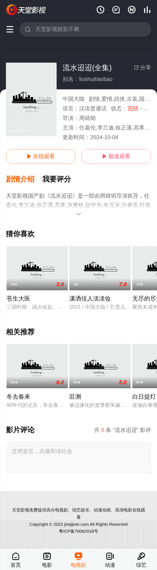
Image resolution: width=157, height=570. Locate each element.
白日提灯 (144, 396)
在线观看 (41, 156)
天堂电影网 (26, 10)
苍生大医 (18, 298)
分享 (142, 67)
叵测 (75, 396)
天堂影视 (20, 510)
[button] (24, 179)
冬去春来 (18, 396)
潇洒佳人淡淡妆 (90, 298)
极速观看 (116, 156)
